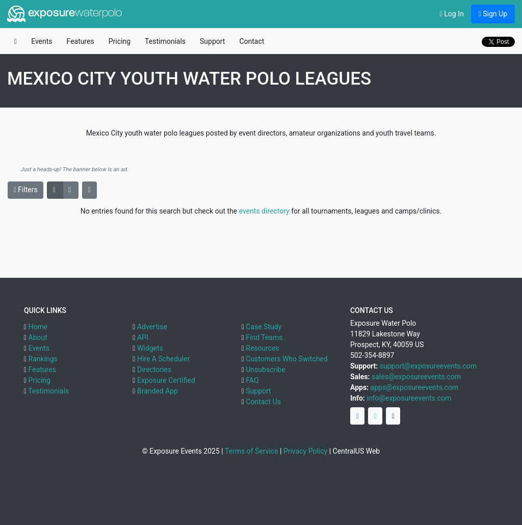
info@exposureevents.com (409, 398)
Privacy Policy (305, 451)
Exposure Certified (166, 380)
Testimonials (165, 41)
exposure (64, 14)
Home (38, 327)
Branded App (157, 391)
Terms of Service (251, 451)
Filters (26, 190)
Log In (452, 14)
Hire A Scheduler (163, 359)
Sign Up (493, 14)
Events (41, 41)
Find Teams (264, 337)
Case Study (263, 327)
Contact (251, 41)
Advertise (152, 327)
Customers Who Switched (286, 359)
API (142, 337)
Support (212, 41)
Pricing (119, 41)
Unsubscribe (265, 369)
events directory (264, 211)
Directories (154, 369)
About (38, 337)
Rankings (43, 359)
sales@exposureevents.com (416, 377)
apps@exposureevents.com (415, 387)
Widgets (150, 348)
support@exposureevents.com (428, 366)
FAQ (252, 380)
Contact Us (263, 402)
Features (80, 41)
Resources (262, 348)
